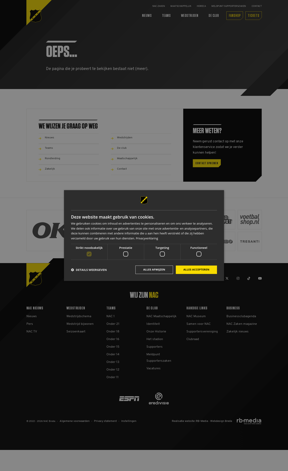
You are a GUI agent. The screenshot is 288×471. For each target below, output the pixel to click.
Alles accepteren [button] (195, 269)
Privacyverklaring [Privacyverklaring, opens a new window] (148, 238)
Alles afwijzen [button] (151, 269)
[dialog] (144, 235)
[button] (89, 269)
